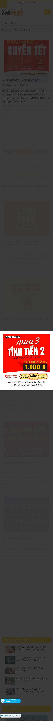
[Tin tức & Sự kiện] (10, 715)
